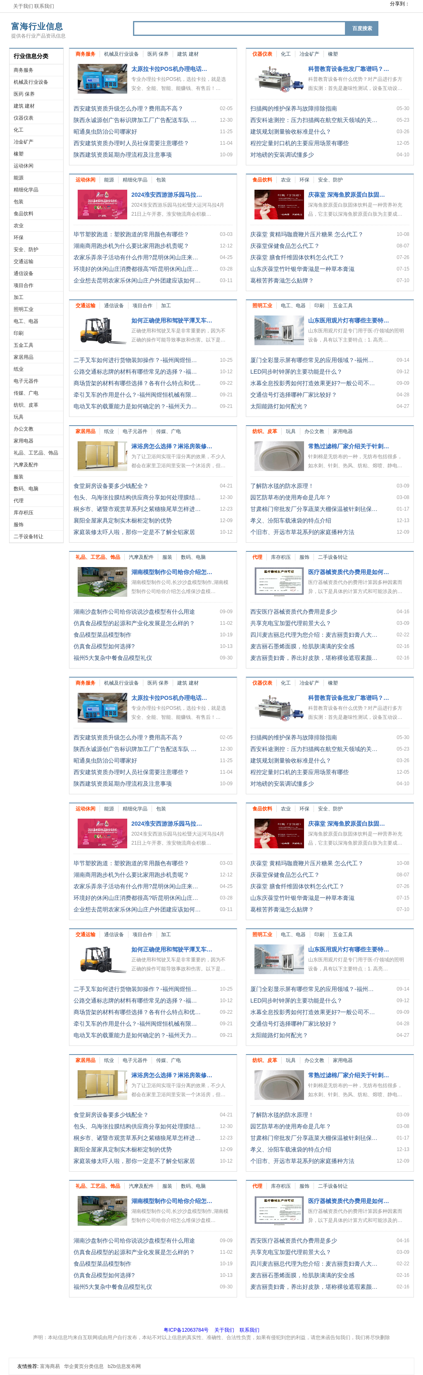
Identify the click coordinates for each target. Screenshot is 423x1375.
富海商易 (50, 1366)
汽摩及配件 (26, 465)
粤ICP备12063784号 (186, 1330)
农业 (19, 225)
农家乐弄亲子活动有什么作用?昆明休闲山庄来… (136, 257)
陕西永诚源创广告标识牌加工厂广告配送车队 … (135, 120)
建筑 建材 (24, 106)
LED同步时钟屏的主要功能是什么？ (296, 371)
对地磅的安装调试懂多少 (282, 154)
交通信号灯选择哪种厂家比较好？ (293, 394)
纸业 (19, 369)
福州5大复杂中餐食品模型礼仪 (113, 658)
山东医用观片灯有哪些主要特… (348, 320)
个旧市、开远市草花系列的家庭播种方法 (302, 532)
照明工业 (23, 309)
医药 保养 (24, 94)
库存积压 (23, 513)
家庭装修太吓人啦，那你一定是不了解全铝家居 (134, 532)
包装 (19, 202)
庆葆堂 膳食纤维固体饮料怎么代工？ (297, 257)
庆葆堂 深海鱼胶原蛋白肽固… (346, 194)
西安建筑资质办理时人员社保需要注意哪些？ (131, 143)
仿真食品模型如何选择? (104, 646)
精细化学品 (26, 190)
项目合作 (23, 285)
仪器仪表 (23, 118)
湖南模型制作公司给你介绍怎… (171, 572)
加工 (19, 297)
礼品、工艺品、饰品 (36, 453)
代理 (19, 501)
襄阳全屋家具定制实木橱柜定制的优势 (123, 520)
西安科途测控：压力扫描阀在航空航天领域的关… (314, 120)
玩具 (19, 417)
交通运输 (23, 261)
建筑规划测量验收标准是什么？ (290, 131)
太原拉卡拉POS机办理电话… (169, 69)
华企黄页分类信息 (84, 1366)
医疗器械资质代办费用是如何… (348, 572)
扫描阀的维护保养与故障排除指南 (293, 108)
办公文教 (23, 429)
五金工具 (23, 345)
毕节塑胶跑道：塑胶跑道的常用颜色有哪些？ (131, 234)
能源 (19, 178)
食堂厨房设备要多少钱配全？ (111, 486)
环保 (19, 237)
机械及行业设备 (31, 82)
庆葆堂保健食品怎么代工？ (285, 246)
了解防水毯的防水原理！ (282, 486)
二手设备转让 (28, 536)
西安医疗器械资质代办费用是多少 (293, 611)
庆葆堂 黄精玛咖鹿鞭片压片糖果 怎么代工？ (307, 234)
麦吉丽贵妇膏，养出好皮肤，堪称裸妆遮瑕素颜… (314, 658)
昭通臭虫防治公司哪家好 (105, 131)
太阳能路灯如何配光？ (279, 406)
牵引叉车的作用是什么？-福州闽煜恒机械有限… (135, 394)
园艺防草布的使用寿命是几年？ (290, 497)
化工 (19, 130)
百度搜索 (362, 28)
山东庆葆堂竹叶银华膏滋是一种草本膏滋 (302, 269)
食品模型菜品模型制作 (102, 634)
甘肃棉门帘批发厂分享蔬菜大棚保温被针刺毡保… (314, 509)
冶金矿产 (23, 142)
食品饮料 (23, 214)
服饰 (19, 524)
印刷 (19, 333)
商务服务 (23, 70)
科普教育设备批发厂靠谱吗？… (348, 69)
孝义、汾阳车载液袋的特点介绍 (290, 520)
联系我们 (44, 6)
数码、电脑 (26, 489)
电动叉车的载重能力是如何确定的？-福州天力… (135, 406)
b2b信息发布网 (124, 1366)
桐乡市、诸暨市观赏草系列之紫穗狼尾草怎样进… (137, 509)
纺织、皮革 (26, 405)
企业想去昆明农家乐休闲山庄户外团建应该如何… (137, 280)
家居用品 (23, 357)
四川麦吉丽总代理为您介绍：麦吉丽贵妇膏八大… (314, 634)
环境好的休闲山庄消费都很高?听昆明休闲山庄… (136, 269)
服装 (19, 477)
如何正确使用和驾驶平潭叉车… (171, 320)
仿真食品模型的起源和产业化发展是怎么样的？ (134, 623)
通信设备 (23, 273)
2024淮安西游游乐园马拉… (166, 194)
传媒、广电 (26, 393)
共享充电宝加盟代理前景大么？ (290, 623)
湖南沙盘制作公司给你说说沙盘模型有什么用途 (134, 611)
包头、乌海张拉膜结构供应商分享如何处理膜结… (137, 497)
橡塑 (19, 154)
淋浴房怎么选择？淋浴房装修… (171, 446)
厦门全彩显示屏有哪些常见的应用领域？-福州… (312, 360)
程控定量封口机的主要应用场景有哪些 (299, 143)
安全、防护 (26, 249)
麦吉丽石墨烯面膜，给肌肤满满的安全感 (302, 646)
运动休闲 (23, 166)
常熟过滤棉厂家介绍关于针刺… (348, 446)
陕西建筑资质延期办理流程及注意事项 (123, 154)
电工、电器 (26, 321)
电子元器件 (26, 381)
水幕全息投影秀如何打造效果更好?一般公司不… (312, 383)
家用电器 (23, 441)
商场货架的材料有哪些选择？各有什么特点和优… (137, 383)
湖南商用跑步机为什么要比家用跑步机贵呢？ (131, 246)
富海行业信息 (37, 26)
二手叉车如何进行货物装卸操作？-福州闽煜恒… (135, 360)
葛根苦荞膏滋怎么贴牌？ (282, 280)
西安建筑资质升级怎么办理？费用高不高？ (128, 108)
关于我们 (23, 6)
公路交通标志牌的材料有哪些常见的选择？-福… (135, 371)
